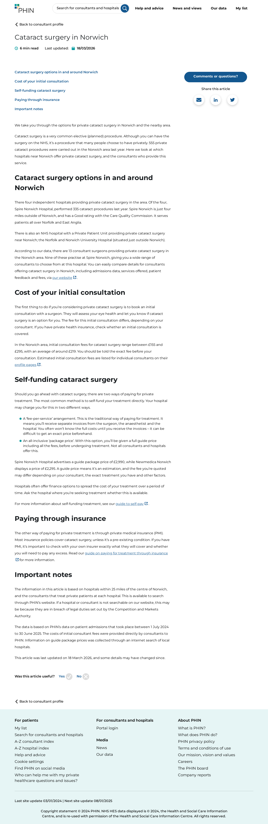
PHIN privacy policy (196, 741)
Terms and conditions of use (204, 748)
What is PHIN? (192, 728)
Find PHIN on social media (40, 768)
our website (62, 278)
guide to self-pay (130, 504)
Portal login (107, 728)
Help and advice (149, 8)
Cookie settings (29, 761)
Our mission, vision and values (206, 755)
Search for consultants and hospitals (49, 735)
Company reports (194, 775)
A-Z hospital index (32, 748)
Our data (219, 8)
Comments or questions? (215, 76)
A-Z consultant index (34, 741)
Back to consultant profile (39, 24)
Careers (185, 761)
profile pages (25, 365)
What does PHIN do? (197, 735)
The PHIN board (193, 768)
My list (244, 8)
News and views (187, 8)
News (101, 747)
